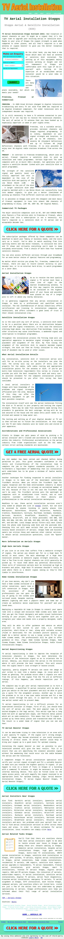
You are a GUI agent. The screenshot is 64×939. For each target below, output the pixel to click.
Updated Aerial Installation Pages (38, 922)
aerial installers (36, 841)
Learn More (34, 938)
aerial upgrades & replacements (16, 865)
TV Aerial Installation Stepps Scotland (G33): (24, 34)
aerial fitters (38, 523)
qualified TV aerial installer (32, 688)
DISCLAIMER (57, 13)
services (57, 532)
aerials (33, 530)
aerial (40, 39)
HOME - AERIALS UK (32, 914)
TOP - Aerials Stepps (11, 898)
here (49, 829)
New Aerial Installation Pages (17, 922)
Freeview (34, 127)
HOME (30, 13)
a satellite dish (39, 157)
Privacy (60, 922)
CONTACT (48, 13)
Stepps (38, 506)
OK (42, 938)
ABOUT (42, 13)
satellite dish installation (46, 855)
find (10, 801)
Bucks (14, 902)
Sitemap (3, 922)
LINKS (36, 13)
